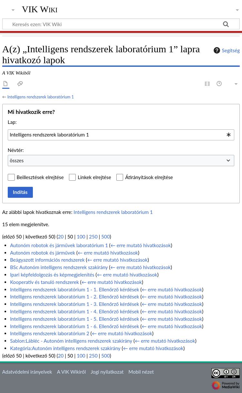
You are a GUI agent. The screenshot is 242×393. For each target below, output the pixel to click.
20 (61, 236)
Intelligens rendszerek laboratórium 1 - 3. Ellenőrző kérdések (74, 304)
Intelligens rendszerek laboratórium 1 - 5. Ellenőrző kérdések (74, 319)
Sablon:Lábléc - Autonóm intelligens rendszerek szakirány (71, 341)
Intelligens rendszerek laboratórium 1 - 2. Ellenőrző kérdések (74, 296)
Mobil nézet (141, 372)
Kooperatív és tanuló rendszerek (44, 282)
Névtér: (16, 150)
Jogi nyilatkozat (107, 372)
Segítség (226, 50)
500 (105, 236)
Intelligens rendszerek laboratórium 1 (40, 96)
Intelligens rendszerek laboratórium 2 (49, 333)
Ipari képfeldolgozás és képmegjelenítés (52, 274)
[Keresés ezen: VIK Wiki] (121, 24)
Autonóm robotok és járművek (42, 253)
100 (81, 236)
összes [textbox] (17, 160)
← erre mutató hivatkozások (141, 245)
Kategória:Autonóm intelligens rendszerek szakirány (65, 348)
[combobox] (121, 134)
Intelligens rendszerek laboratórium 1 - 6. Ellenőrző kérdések (74, 326)
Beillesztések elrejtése (40, 177)
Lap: (12, 122)
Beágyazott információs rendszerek (47, 260)
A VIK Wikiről (71, 372)
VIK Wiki (40, 9)
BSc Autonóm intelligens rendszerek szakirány (59, 267)
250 (93, 236)
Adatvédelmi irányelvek (27, 372)
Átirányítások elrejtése (149, 177)
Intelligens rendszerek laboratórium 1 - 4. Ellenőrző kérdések (74, 311)
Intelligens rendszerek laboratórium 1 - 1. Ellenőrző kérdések (74, 289)
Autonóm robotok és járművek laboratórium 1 (59, 245)
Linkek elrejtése (94, 177)
